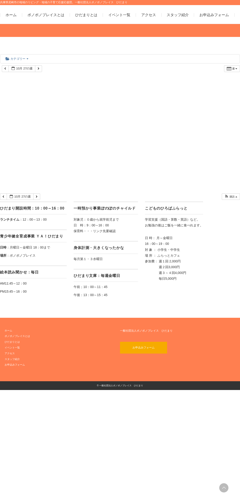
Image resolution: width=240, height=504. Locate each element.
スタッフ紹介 (178, 15)
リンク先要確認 (104, 231)
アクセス (148, 15)
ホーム (11, 15)
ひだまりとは (86, 15)
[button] (231, 197)
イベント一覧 (119, 15)
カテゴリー (17, 58)
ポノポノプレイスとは (45, 15)
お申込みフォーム (214, 15)
